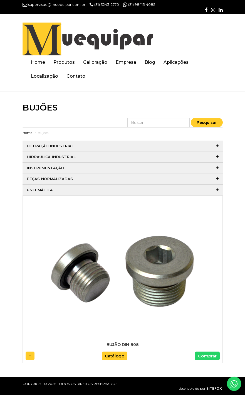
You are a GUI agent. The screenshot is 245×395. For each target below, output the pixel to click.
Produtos (64, 62)
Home (38, 62)
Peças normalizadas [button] (123, 178)
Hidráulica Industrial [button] (123, 156)
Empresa (126, 62)
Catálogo (114, 356)
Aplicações (176, 62)
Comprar (207, 356)
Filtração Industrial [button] (123, 146)
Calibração (95, 62)
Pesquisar (207, 122)
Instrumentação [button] (123, 168)
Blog (150, 62)
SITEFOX (214, 388)
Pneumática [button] (123, 190)
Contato (75, 76)
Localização (44, 76)
